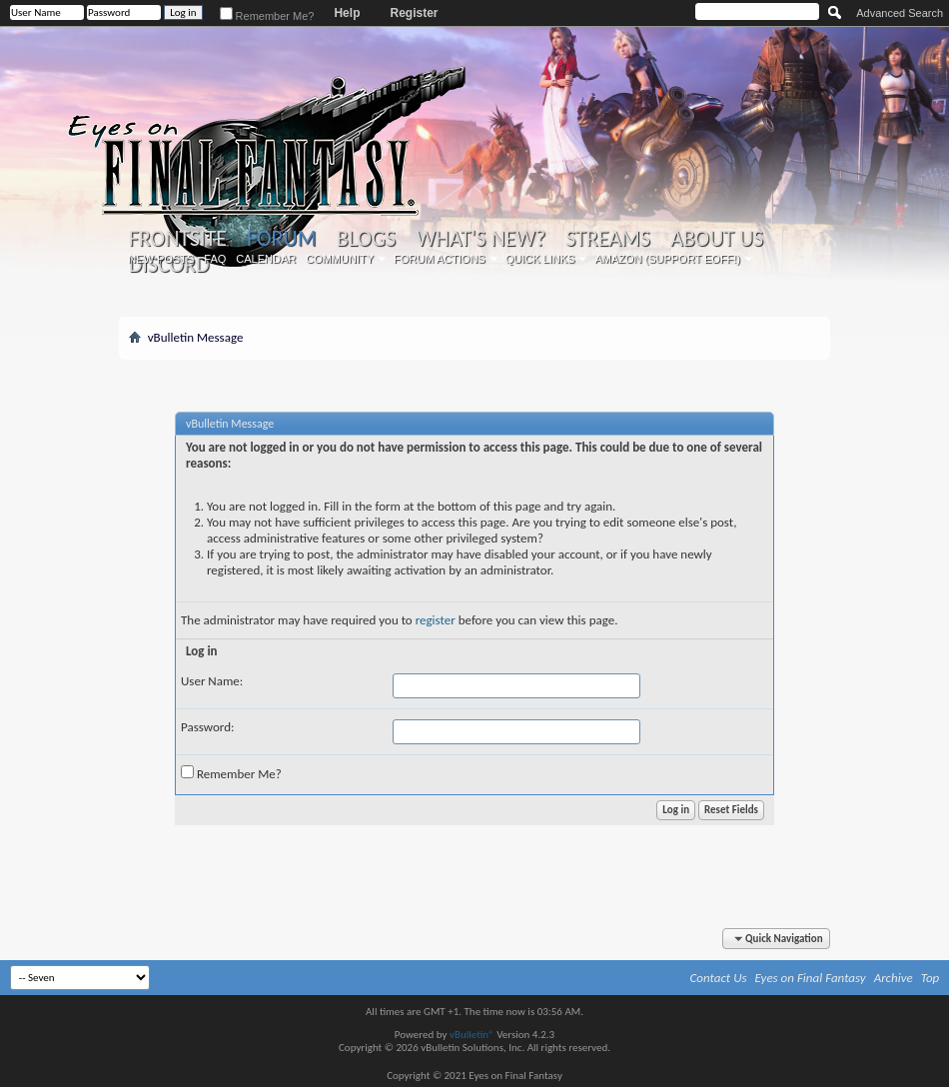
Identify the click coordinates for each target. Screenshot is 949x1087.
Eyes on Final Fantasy (810, 977)
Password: (207, 726)
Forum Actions (439, 259)
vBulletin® (472, 1034)
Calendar (266, 259)
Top (930, 977)
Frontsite (178, 239)
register (436, 619)
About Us (716, 239)
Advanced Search (899, 13)
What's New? (480, 239)
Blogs (366, 239)
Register (414, 13)
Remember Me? (267, 16)
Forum (281, 238)
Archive (893, 977)
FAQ (215, 259)
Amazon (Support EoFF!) (667, 259)
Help (347, 13)
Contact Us (718, 977)
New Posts (161, 259)
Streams (607, 239)
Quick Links (540, 259)
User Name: (212, 680)
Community (340, 259)
